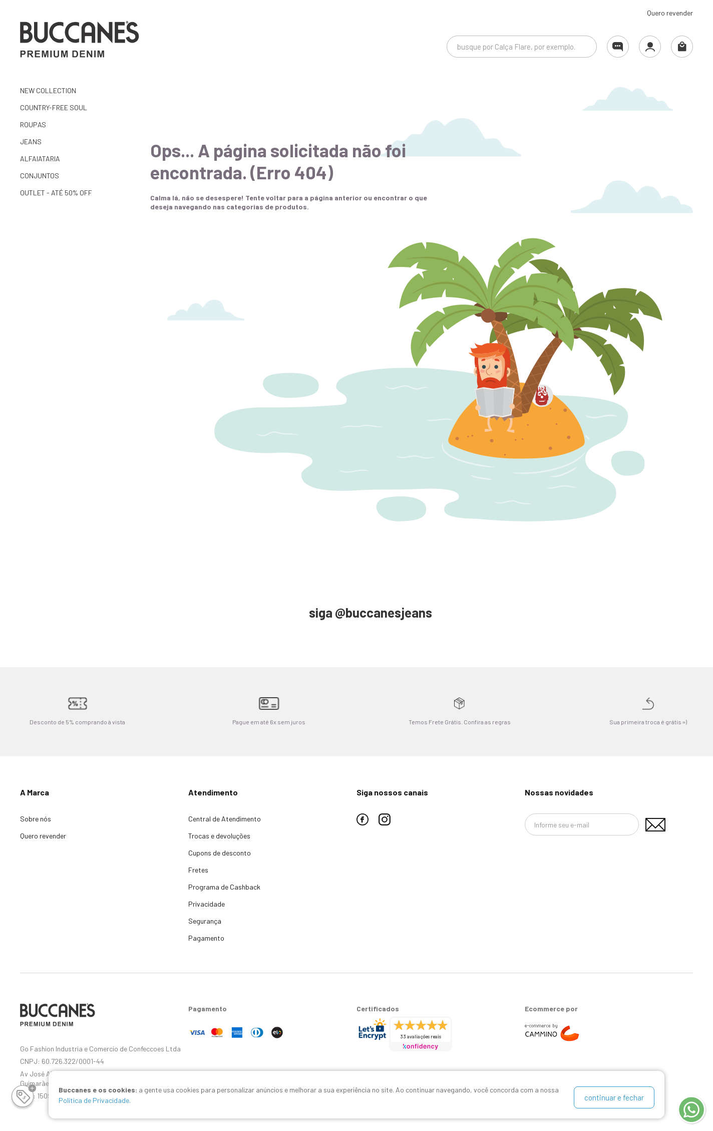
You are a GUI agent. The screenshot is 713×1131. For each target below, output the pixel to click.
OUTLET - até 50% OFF (56, 192)
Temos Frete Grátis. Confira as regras (460, 721)
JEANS (31, 141)
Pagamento (206, 938)
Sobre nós (35, 818)
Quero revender (670, 13)
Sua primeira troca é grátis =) (648, 721)
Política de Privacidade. (95, 1102)
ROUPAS (33, 124)
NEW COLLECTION (48, 90)
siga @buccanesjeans (370, 612)
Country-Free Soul (53, 107)
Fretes (198, 870)
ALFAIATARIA (40, 158)
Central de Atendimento (224, 818)
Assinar (655, 824)
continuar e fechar (614, 1097)
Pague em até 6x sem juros (268, 721)
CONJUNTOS (39, 175)
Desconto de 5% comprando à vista (77, 721)
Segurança (204, 921)
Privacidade (206, 904)
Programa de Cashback (224, 887)
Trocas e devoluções (219, 835)
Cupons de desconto (219, 853)
